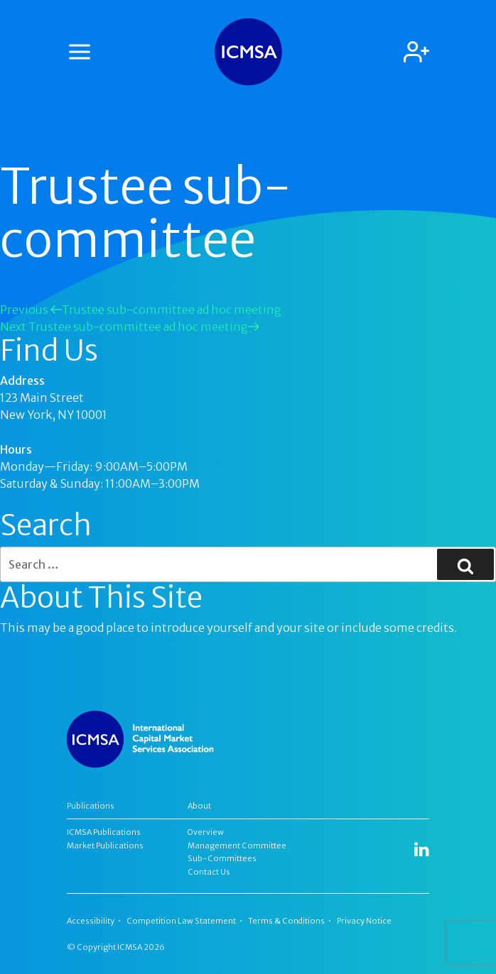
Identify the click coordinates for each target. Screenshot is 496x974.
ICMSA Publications (104, 832)
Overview (206, 832)
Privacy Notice (364, 921)
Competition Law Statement (181, 921)
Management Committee (237, 845)
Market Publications (105, 845)
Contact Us (209, 872)
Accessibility (90, 921)
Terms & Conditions (286, 921)
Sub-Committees (222, 858)
